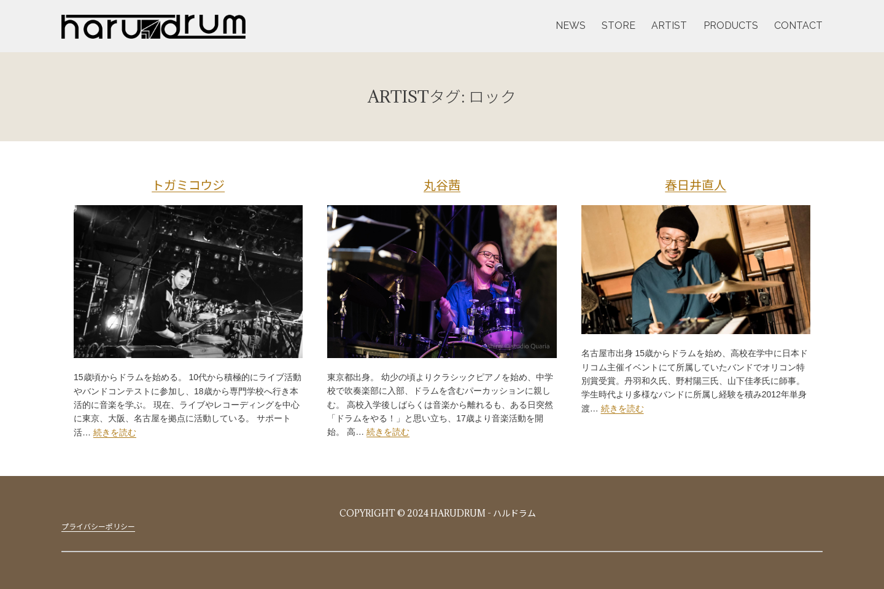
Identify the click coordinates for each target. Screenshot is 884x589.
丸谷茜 (442, 185)
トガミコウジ (188, 185)
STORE (618, 25)
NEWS (571, 25)
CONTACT (798, 25)
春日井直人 (695, 185)
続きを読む (114, 432)
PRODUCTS (731, 25)
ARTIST (669, 25)
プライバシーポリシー (98, 526)
